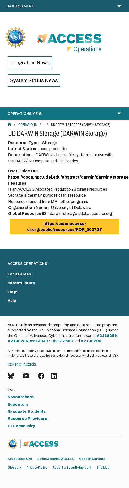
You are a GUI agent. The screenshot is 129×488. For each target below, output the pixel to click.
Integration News (30, 62)
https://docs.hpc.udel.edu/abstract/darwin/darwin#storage (68, 177)
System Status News (34, 80)
